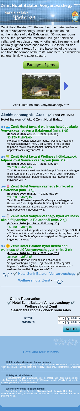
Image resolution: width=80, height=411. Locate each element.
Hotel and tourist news (41, 352)
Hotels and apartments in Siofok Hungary (28, 362)
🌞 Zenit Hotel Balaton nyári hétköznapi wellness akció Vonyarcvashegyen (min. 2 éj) (36, 247)
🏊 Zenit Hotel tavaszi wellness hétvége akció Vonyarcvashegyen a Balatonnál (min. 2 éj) (39, 128)
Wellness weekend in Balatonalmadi (25, 388)
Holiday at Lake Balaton (19, 375)
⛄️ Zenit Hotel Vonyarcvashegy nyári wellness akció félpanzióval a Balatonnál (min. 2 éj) (40, 218)
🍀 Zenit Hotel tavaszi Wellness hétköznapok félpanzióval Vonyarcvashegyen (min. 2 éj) (39, 158)
